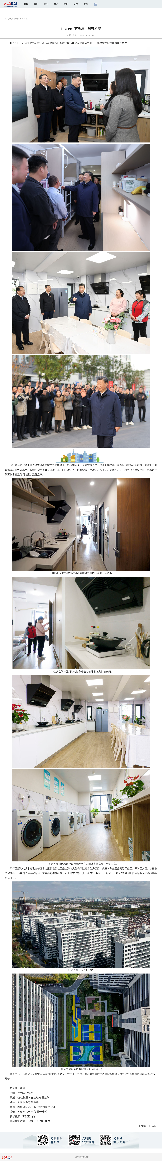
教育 (86, 4)
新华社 (75, 35)
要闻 (22, 19)
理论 (56, 4)
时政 (26, 4)
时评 (46, 4)
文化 (66, 4)
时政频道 (14, 19)
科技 (76, 4)
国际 (36, 4)
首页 (7, 19)
